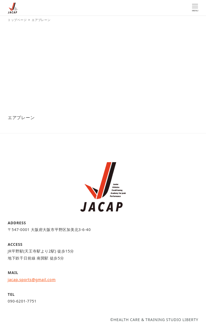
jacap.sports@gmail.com (32, 279)
